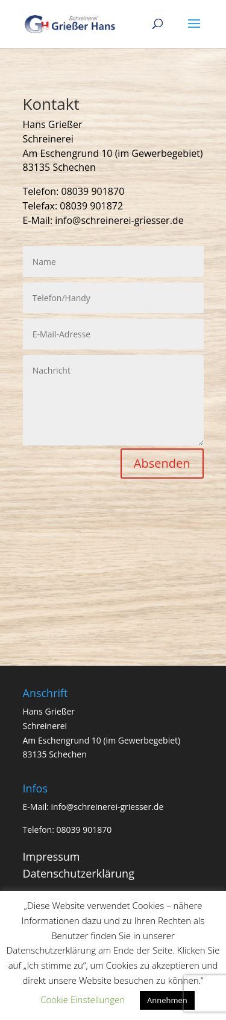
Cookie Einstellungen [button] (82, 999)
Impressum (51, 856)
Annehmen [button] (167, 1000)
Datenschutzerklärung (78, 873)
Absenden (162, 463)
